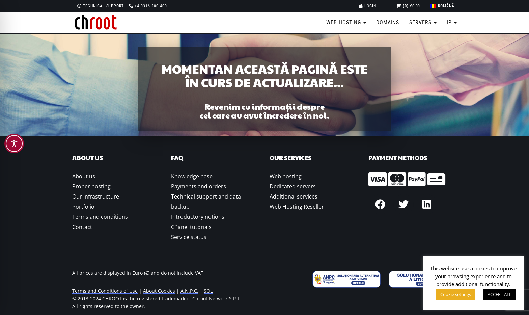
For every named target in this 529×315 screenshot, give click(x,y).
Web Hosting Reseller (297, 206)
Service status (188, 237)
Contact (82, 227)
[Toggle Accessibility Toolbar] (14, 143)
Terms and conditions (100, 216)
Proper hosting (91, 186)
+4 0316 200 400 (148, 6)
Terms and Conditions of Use (105, 291)
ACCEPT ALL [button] (499, 294)
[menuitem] (442, 6)
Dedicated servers (293, 186)
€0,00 (408, 6)
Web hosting (286, 176)
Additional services (293, 196)
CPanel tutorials (191, 227)
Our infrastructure (95, 196)
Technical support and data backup (206, 201)
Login (367, 6)
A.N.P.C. (189, 291)
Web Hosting (346, 22)
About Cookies (159, 291)
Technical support (100, 6)
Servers (423, 22)
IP (452, 22)
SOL (208, 291)
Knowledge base (192, 176)
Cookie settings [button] (455, 294)
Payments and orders (198, 186)
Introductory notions (197, 216)
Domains (387, 22)
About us (83, 176)
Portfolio (83, 206)
